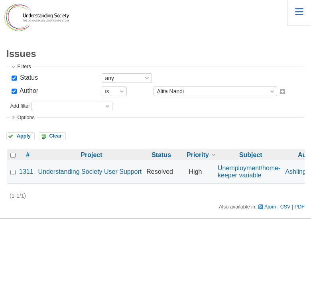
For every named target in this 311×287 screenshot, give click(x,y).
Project (91, 154)
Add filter (20, 106)
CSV (285, 207)
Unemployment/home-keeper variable (249, 172)
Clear (55, 136)
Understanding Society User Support (90, 171)
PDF (300, 207)
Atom (270, 207)
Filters (24, 66)
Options (25, 117)
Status (28, 77)
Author (28, 90)
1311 (26, 171)
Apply (24, 136)
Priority (198, 154)
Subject (250, 154)
